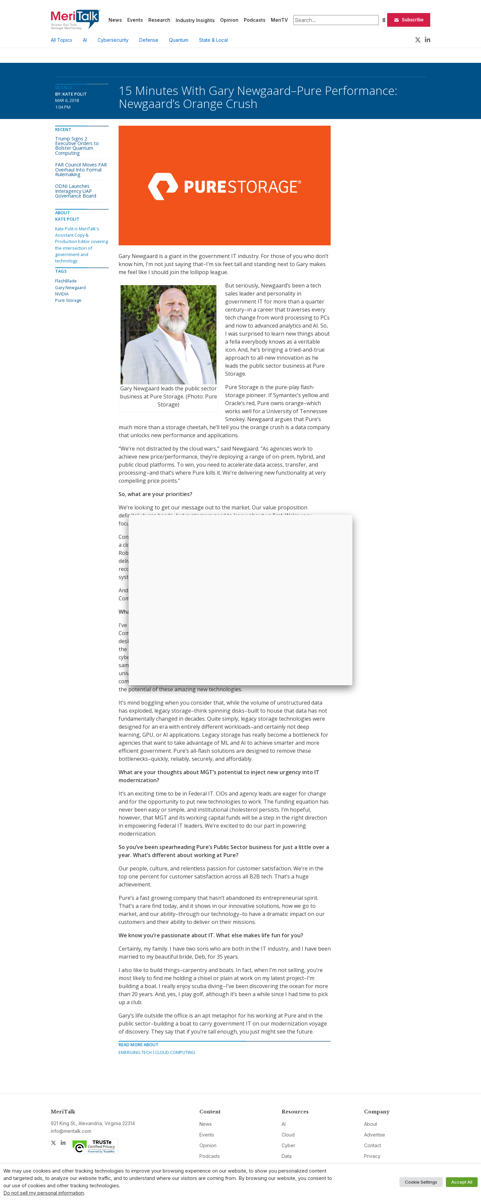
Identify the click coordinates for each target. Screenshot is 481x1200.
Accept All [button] (461, 1182)
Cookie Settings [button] (421, 1182)
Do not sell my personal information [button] (43, 1193)
